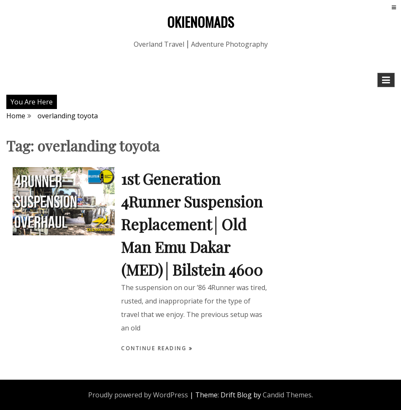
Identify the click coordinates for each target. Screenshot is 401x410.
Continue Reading (155, 348)
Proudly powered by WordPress (138, 394)
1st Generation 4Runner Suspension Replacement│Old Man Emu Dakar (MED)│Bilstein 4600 (192, 224)
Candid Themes (287, 394)
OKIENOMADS (200, 22)
